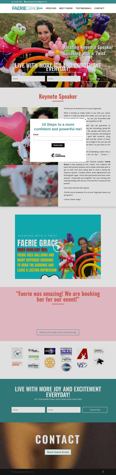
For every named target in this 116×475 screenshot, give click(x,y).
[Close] (85, 119)
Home (39, 8)
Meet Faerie (66, 8)
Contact (99, 8)
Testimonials (83, 8)
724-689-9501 (17, 2)
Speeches (51, 8)
